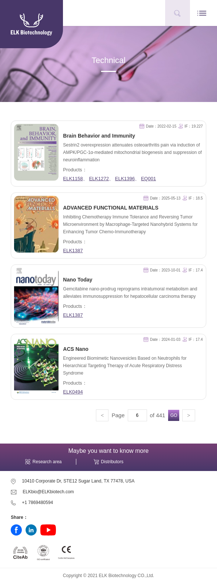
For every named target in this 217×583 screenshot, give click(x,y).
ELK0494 (73, 392)
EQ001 (148, 178)
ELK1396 (125, 178)
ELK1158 (73, 178)
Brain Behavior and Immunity (99, 136)
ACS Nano (75, 349)
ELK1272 (99, 178)
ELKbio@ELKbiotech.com (48, 491)
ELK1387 (73, 250)
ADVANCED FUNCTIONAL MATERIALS (110, 208)
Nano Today (77, 280)
